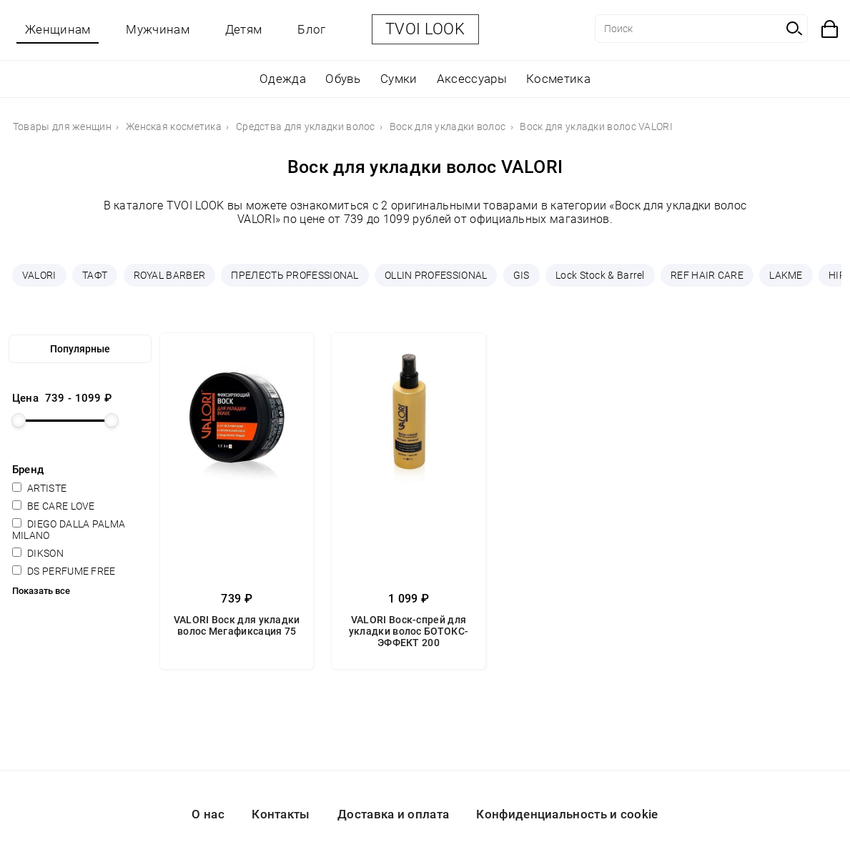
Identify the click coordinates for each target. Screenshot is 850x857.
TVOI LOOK (425, 29)
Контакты (281, 814)
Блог (311, 29)
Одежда (283, 78)
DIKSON (38, 553)
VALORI (39, 275)
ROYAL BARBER (170, 275)
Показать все (41, 590)
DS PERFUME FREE (64, 571)
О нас (208, 814)
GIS (521, 275)
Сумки (398, 78)
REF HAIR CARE (707, 275)
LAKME (786, 275)
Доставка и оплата (393, 814)
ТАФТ (94, 275)
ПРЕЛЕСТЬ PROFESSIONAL (294, 275)
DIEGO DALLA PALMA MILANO (68, 530)
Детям (243, 29)
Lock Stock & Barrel (600, 275)
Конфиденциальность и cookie (567, 814)
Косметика (558, 78)
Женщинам (57, 29)
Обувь (343, 78)
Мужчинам (157, 29)
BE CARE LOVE (53, 506)
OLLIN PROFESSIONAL (436, 275)
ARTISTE (39, 488)
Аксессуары (472, 78)
